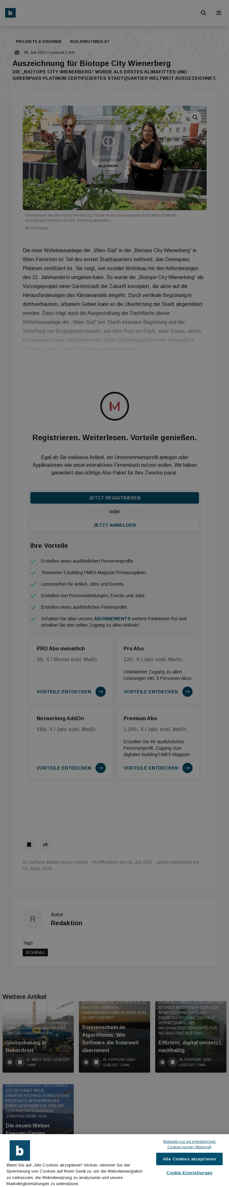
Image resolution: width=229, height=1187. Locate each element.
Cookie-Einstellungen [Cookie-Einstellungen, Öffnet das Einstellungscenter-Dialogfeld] (189, 1172)
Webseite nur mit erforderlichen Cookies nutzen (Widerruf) (190, 1144)
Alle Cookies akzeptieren (189, 1159)
